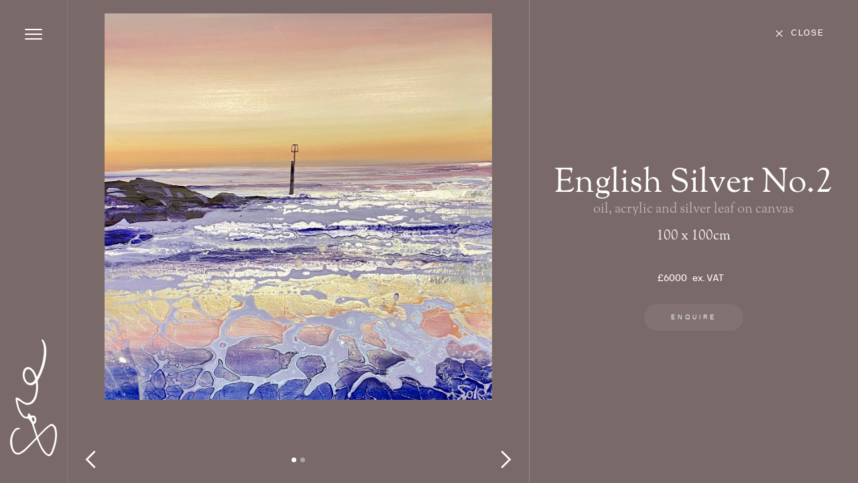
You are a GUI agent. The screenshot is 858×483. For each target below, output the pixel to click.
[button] (94, 248)
